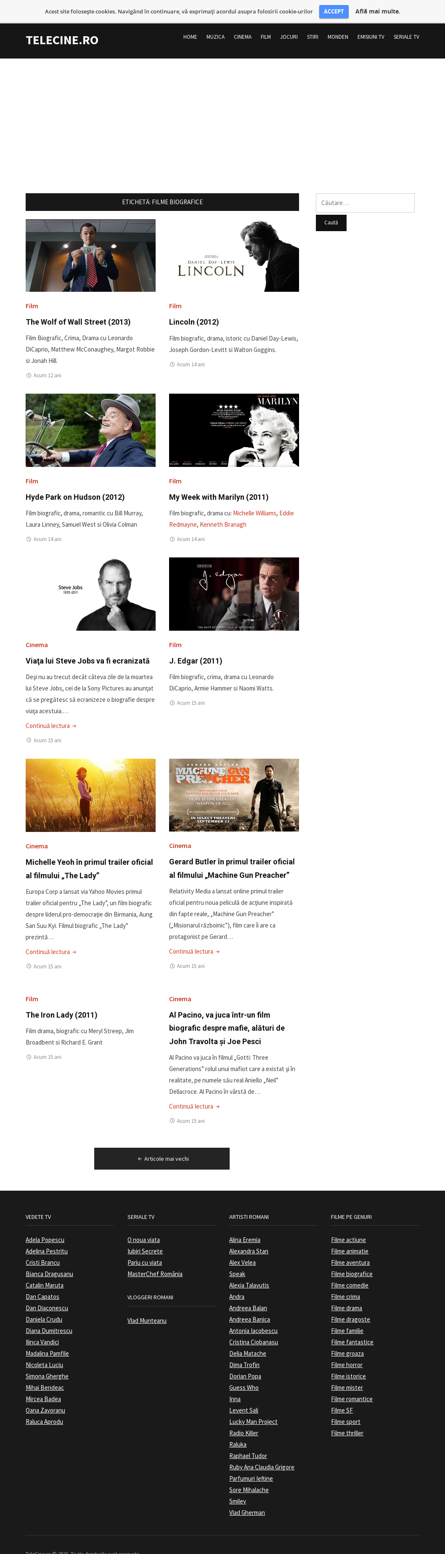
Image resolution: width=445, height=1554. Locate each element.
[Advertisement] (222, 107)
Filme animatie (349, 1241)
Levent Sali (243, 1401)
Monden (338, 27)
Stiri (312, 27)
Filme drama (346, 1298)
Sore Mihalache (249, 1480)
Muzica (216, 27)
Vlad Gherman (247, 1503)
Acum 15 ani (47, 730)
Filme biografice (352, 1264)
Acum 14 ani (191, 354)
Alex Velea (242, 1253)
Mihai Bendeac (45, 1378)
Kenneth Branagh (223, 515)
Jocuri (289, 27)
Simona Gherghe (47, 1366)
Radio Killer (243, 1423)
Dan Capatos (42, 1287)
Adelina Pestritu (47, 1241)
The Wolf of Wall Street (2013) (78, 312)
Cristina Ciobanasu (253, 1332)
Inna (235, 1389)
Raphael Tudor (248, 1446)
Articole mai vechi (162, 1148)
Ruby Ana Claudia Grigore (261, 1457)
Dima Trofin (244, 1355)
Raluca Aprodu (44, 1412)
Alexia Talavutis (249, 1275)
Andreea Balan (248, 1298)
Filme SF (342, 1401)
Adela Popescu (45, 1230)
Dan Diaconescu (47, 1298)
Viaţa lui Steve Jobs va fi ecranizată (88, 650)
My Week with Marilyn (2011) (219, 487)
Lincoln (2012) (194, 312)
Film (266, 27)
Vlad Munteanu (147, 1311)
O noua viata (143, 1230)
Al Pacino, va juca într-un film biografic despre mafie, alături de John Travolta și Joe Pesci (227, 1018)
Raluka (237, 1435)
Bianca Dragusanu (49, 1264)
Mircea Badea (43, 1389)
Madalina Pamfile (47, 1344)
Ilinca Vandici (42, 1332)
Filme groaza (347, 1344)
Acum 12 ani (47, 365)
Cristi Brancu (43, 1253)
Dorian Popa (245, 1366)
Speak (237, 1264)
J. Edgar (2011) (195, 650)
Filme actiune (348, 1230)
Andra (236, 1287)
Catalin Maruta (45, 1275)
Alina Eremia (244, 1230)
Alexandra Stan (248, 1241)
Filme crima (345, 1287)
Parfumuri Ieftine (251, 1469)
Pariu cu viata (144, 1253)
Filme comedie (349, 1275)
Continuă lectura (52, 716)
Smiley (237, 1491)
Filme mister (347, 1378)
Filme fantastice (352, 1332)
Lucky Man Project (253, 1412)
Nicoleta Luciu (44, 1355)
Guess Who (244, 1378)
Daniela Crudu (44, 1310)
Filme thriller (347, 1423)
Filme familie (347, 1321)
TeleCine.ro (62, 30)
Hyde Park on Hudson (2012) (75, 487)
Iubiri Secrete (145, 1241)
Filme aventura (350, 1253)
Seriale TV (406, 27)
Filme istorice (348, 1366)
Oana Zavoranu (45, 1401)
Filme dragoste (350, 1310)
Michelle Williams (254, 503)
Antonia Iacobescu (253, 1321)
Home (190, 27)
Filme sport (345, 1412)
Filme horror (347, 1355)
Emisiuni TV (371, 27)
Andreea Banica (249, 1310)
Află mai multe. (377, 11)
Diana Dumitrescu (49, 1321)
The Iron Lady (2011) (62, 1004)
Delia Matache (247, 1344)
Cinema (243, 27)
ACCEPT (334, 11)
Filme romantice (352, 1389)
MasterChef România (155, 1264)
